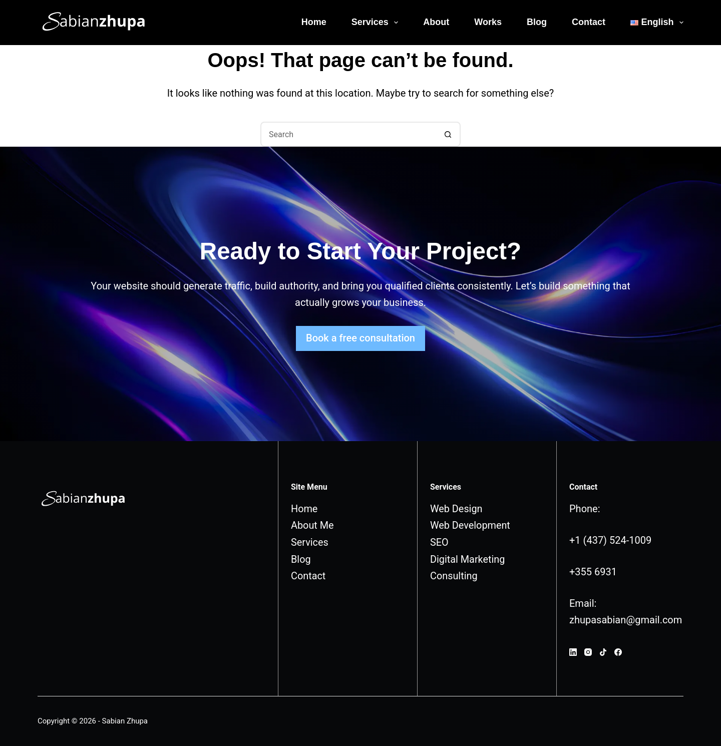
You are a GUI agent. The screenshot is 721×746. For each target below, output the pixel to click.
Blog (537, 22)
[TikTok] (603, 652)
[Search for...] (348, 134)
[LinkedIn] (573, 652)
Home (313, 22)
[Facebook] (618, 652)
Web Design (456, 509)
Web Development (470, 525)
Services (377, 23)
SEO (439, 542)
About (436, 22)
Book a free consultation (360, 338)
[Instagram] (588, 652)
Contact (588, 22)
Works (488, 22)
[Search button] (448, 134)
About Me (312, 525)
